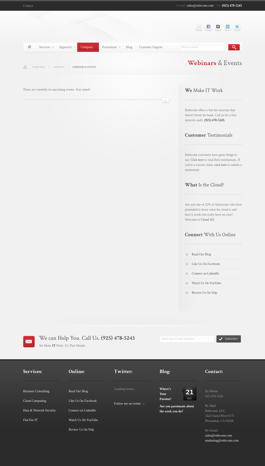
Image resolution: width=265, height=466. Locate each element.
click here (220, 165)
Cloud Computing (34, 401)
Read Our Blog (201, 254)
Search (234, 47)
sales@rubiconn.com (200, 5)
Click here (197, 160)
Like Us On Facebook (206, 264)
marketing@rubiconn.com (222, 440)
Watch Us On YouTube (206, 283)
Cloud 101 (207, 219)
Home (29, 47)
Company (87, 47)
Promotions (110, 47)
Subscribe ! (228, 339)
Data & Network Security (39, 410)
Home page (38, 67)
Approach (65, 47)
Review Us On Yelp (204, 292)
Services (45, 47)
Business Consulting (36, 391)
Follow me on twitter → (129, 403)
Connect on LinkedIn (205, 273)
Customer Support (150, 47)
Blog (129, 47)
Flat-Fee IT (30, 420)
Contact (28, 6)
